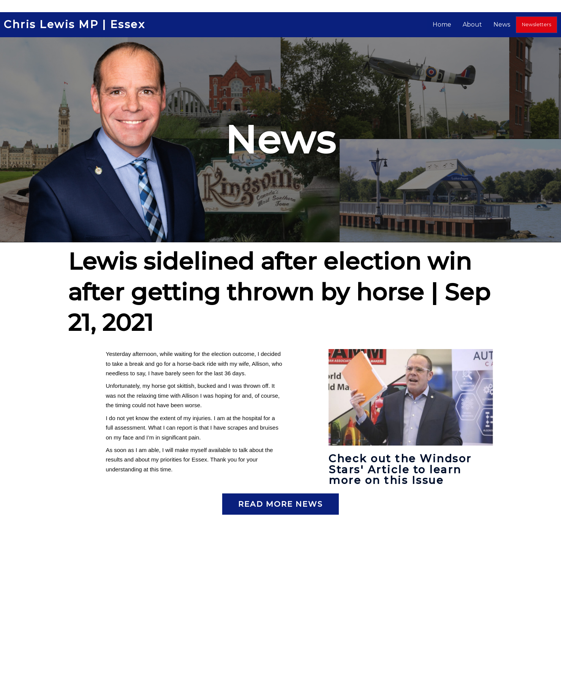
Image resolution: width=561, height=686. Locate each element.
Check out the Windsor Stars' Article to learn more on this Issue (402, 469)
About (475, 24)
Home (445, 24)
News (505, 24)
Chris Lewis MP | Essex (75, 24)
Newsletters (538, 24)
